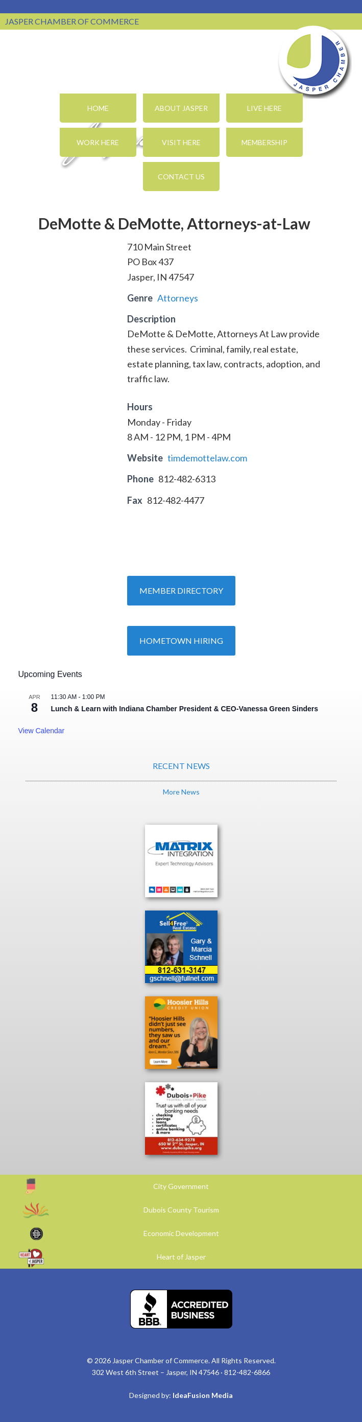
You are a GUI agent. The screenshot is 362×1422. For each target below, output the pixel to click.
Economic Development (181, 1233)
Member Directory (181, 590)
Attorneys (177, 298)
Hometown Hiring (181, 640)
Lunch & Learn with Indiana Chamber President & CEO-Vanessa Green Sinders (184, 709)
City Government (181, 1186)
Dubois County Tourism (181, 1209)
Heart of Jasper (181, 1256)
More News (181, 791)
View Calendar (41, 731)
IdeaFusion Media (203, 1395)
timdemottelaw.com (207, 457)
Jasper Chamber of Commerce (313, 60)
